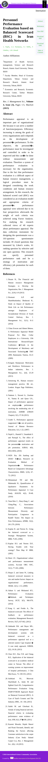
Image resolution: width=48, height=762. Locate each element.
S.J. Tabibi (26, 47)
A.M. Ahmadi (14, 50)
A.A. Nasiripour (16, 47)
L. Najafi (6, 47)
